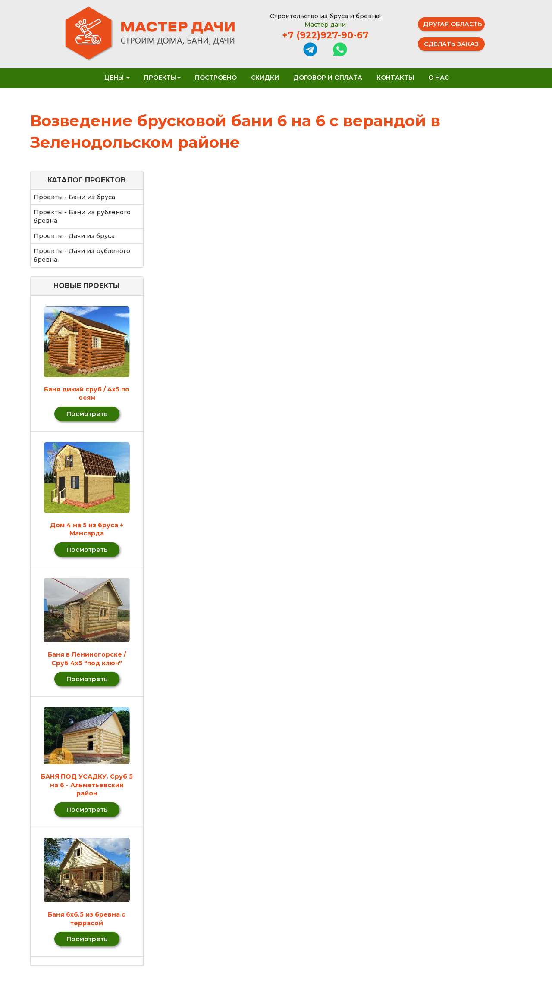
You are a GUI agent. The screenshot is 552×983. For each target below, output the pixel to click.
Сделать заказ (451, 44)
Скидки (265, 77)
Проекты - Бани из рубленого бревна (82, 216)
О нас (438, 77)
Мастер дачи (325, 24)
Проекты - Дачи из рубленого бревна (82, 255)
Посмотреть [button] (86, 414)
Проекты (162, 77)
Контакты (395, 77)
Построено (216, 77)
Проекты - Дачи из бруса (74, 236)
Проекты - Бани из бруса (74, 197)
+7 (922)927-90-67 (325, 35)
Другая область (452, 24)
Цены (117, 77)
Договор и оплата (327, 77)
